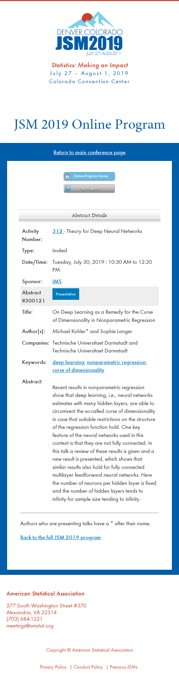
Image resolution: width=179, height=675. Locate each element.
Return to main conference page (89, 152)
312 (58, 231)
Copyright (56, 649)
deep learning (68, 362)
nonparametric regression (116, 362)
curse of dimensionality (78, 369)
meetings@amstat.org (29, 625)
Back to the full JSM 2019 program (60, 537)
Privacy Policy (53, 666)
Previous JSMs (123, 666)
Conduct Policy (88, 666)
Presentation (66, 293)
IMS (57, 281)
